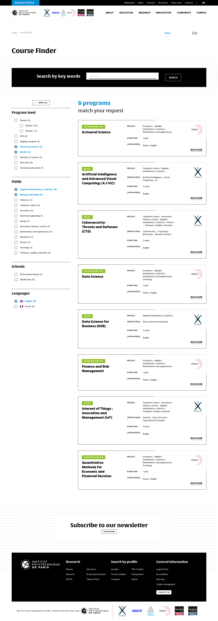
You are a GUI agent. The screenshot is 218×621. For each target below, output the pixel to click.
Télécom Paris (92, 579)
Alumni (135, 579)
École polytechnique (95, 574)
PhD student (138, 569)
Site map (160, 579)
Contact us (164, 593)
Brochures (163, 2)
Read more (196, 150)
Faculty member (118, 574)
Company (115, 579)
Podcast (151, 2)
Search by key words (58, 76)
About (110, 13)
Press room (176, 2)
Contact (189, 2)
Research (144, 13)
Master (69, 569)
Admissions (129, 2)
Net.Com (70, 611)
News (140, 2)
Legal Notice (162, 569)
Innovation (163, 13)
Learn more (109, 532)
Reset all (43, 103)
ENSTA (69, 579)
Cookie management (165, 584)
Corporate (184, 13)
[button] (25, 3)
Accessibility (162, 574)
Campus (201, 13)
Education (126, 13)
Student (115, 569)
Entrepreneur (138, 574)
